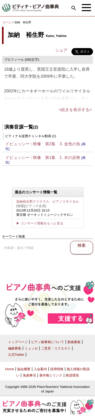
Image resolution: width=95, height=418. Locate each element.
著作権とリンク (50, 375)
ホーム (7, 22)
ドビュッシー (17, 144)
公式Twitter (16, 355)
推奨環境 (72, 375)
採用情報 (56, 369)
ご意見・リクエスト (56, 348)
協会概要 (23, 369)
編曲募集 (14, 348)
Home (9, 369)
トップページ (18, 342)
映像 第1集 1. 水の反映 (56, 157)
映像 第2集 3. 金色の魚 (56, 144)
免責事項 (29, 375)
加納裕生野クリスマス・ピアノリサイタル (47, 201)
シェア (61, 50)
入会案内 (40, 369)
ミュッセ (31, 348)
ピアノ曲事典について (47, 342)
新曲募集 (74, 342)
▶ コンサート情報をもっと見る (39, 223)
